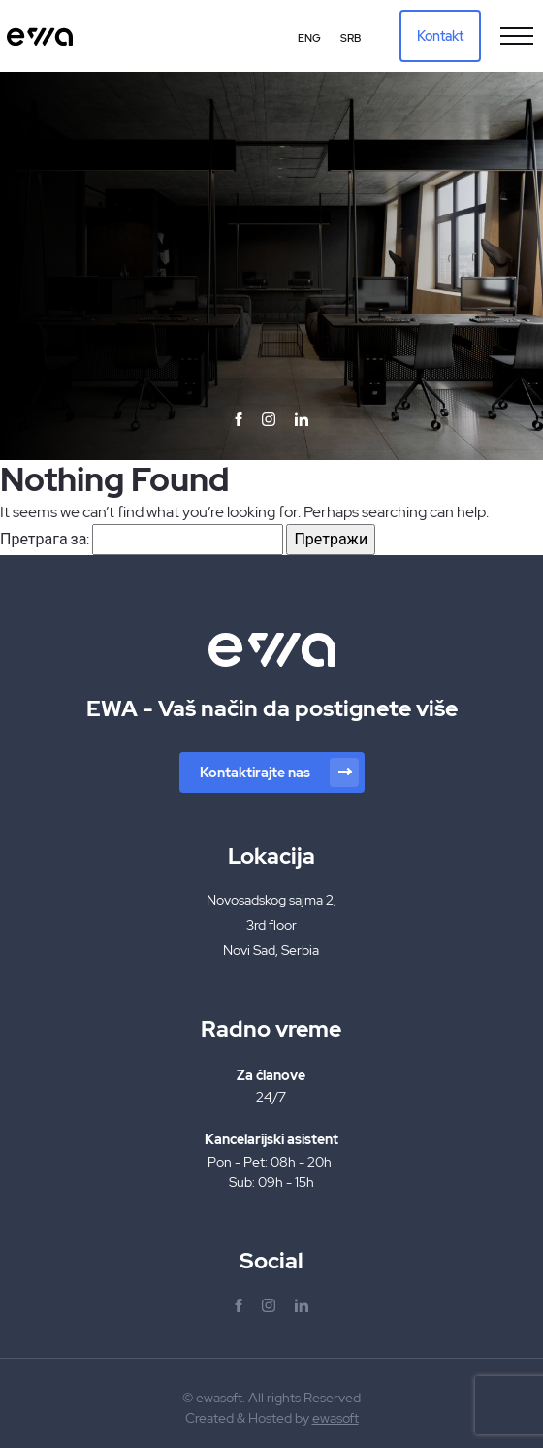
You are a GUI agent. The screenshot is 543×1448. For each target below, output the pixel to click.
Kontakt (440, 36)
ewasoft (335, 1418)
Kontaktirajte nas (279, 772)
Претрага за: (44, 539)
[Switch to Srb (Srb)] (350, 38)
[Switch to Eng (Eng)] (309, 38)
